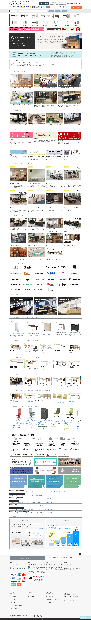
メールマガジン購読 (31, 595)
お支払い (12, 562)
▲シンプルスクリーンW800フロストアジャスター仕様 (17, 335)
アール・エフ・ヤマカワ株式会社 (70, 591)
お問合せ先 (66, 562)
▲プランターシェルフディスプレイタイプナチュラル (47, 334)
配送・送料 (30, 562)
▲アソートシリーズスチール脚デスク (74, 385)
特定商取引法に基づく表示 (22, 615)
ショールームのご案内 (50, 602)
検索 (46, 11)
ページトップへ (80, 554)
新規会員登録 (41, 528)
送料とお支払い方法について (18, 568)
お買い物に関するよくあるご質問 (52, 599)
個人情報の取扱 (15, 616)
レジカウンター (51, 11)
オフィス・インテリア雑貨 (15, 606)
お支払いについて (49, 595)
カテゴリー (12, 589)
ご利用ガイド (54, 4)
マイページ (30, 589)
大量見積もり (45, 3)
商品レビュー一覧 (31, 596)
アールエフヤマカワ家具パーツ (16, 609)
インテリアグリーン (13, 608)
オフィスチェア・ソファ (14, 596)
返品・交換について (49, 598)
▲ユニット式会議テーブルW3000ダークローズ (32, 335)
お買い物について (63, 2)
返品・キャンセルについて (54, 569)
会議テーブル (12, 593)
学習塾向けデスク (13, 595)
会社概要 (66, 589)
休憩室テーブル (57, 11)
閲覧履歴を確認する (85, 617)
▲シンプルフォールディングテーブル (32, 368)
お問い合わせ (62, 4)
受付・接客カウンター (14, 598)
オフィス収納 (12, 599)
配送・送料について (49, 593)
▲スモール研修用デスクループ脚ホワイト (61, 334)
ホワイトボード (13, 602)
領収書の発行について (50, 596)
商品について (57, 2)
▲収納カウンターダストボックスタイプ (74, 334)
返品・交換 (48, 562)
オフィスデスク (13, 592)
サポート (48, 589)
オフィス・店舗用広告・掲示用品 (16, 605)
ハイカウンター (64, 11)
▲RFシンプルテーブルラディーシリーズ (60, 352)
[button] (10, 420)
